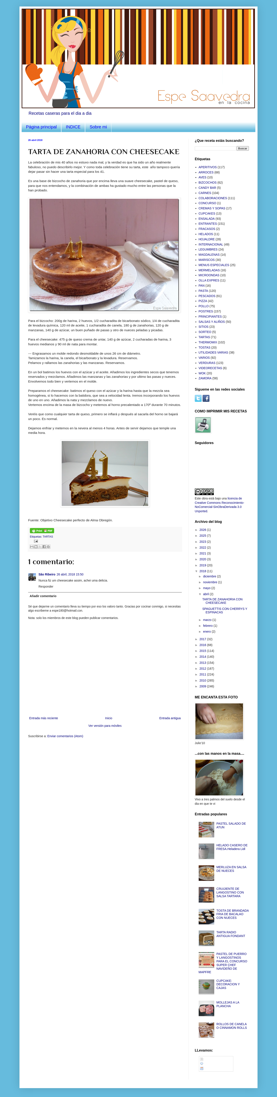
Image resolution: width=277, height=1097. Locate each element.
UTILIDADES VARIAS (213, 352)
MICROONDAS (209, 275)
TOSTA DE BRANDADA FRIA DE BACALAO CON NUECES (232, 914)
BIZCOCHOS (208, 182)
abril (206, 594)
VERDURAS (207, 363)
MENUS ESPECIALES (214, 265)
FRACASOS (207, 229)
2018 (203, 571)
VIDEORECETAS (210, 368)
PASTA (203, 290)
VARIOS (204, 357)
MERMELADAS (209, 270)
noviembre (210, 582)
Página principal (41, 126)
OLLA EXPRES (209, 280)
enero (207, 631)
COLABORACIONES (213, 198)
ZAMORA (205, 378)
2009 (203, 686)
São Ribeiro (47, 574)
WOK (202, 373)
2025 (203, 535)
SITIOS (204, 326)
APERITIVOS (208, 167)
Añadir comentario (43, 596)
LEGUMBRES (208, 249)
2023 (203, 541)
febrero (208, 625)
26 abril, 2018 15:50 (70, 574)
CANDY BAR (207, 187)
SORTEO (205, 332)
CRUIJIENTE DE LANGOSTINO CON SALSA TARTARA (230, 892)
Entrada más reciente (43, 718)
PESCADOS (207, 296)
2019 (203, 565)
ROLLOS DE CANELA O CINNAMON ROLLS (231, 1025)
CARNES (205, 193)
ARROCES (206, 172)
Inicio (108, 718)
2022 (203, 547)
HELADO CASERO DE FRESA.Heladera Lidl (232, 847)
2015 (203, 651)
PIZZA (203, 301)
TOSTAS (205, 347)
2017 (203, 639)
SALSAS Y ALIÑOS (212, 321)
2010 (203, 680)
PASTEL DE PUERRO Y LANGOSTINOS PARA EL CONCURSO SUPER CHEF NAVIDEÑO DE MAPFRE (223, 963)
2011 (203, 674)
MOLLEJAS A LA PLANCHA (227, 1004)
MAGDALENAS (209, 254)
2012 (203, 668)
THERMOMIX (208, 342)
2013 (203, 662)
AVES (202, 177)
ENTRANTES (208, 223)
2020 (203, 559)
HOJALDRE (207, 239)
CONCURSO (207, 203)
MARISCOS (207, 260)
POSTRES (206, 311)
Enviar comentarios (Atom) (65, 736)
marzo (207, 620)
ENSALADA (207, 218)
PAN (202, 285)
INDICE (73, 126)
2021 (203, 553)
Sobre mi (98, 126)
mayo (207, 588)
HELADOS (206, 234)
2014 (203, 656)
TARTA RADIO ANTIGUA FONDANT (230, 934)
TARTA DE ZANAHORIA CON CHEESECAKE (222, 601)
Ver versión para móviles (104, 725)
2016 (203, 645)
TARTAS (48, 536)
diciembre (210, 576)
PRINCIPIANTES (210, 316)
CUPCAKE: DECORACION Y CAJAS (228, 984)
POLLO (204, 306)
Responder (46, 586)
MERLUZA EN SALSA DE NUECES (231, 868)
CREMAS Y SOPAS (212, 208)
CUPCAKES (207, 213)
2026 (203, 530)
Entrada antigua (170, 718)
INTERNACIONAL (211, 244)
